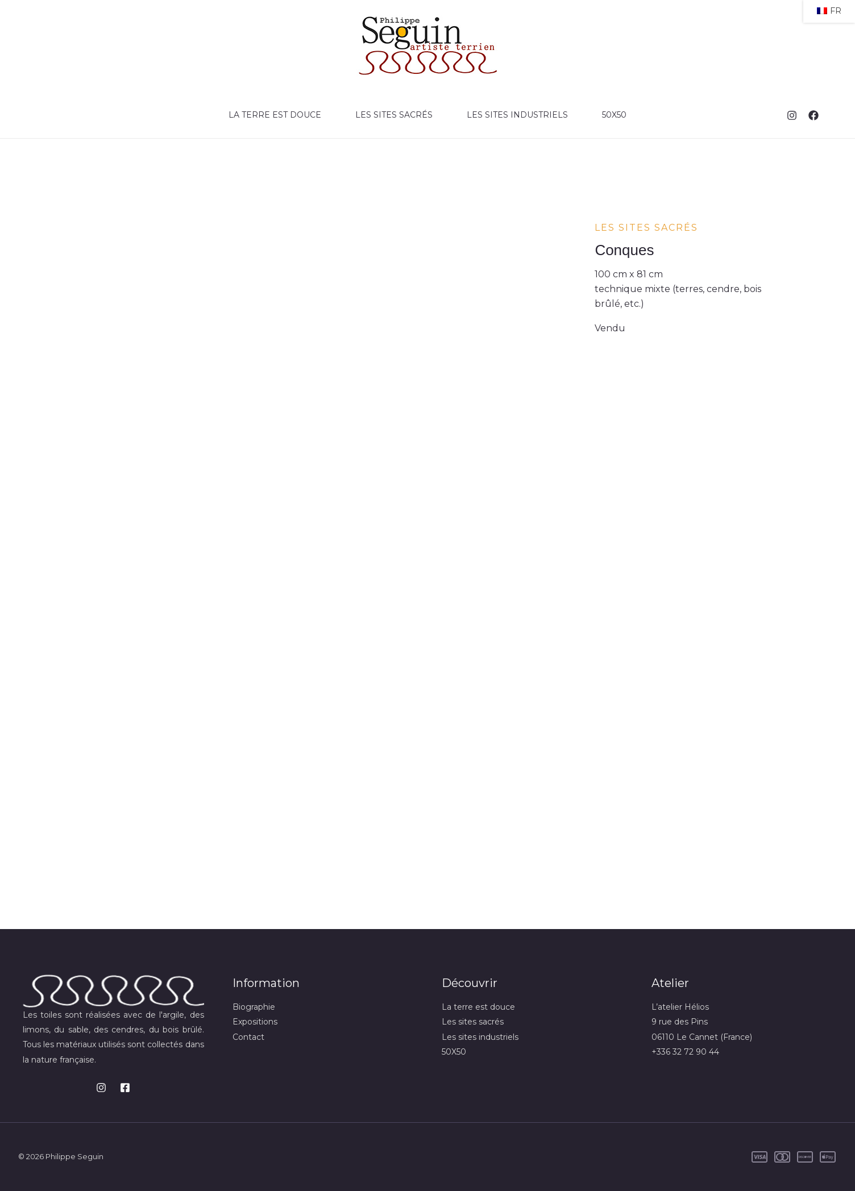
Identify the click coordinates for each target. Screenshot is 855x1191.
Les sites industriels (517, 115)
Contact (248, 1037)
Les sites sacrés (394, 115)
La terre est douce (275, 115)
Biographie (254, 1007)
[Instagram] (792, 115)
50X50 (614, 115)
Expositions (255, 1022)
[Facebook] (813, 115)
